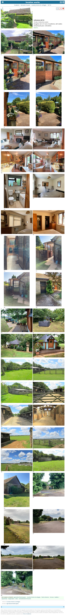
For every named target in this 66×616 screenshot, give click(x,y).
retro (16, 598)
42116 (49, 5)
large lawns (11, 598)
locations (16, 5)
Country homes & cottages (13, 601)
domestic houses (25, 5)
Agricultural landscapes (12, 603)
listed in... (36, 27)
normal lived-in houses (25, 598)
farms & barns (45, 597)
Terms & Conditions (27, 613)
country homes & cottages (38, 5)
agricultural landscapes (20, 597)
